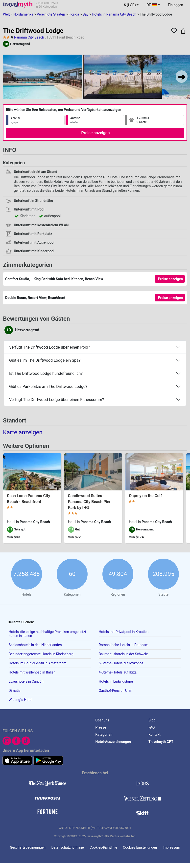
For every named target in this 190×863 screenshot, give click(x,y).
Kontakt (154, 735)
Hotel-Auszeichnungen (113, 742)
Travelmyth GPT (160, 742)
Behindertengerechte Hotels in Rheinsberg (41, 654)
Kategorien (104, 735)
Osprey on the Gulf (145, 495)
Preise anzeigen (95, 132)
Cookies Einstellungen (140, 847)
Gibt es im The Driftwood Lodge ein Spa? (44, 360)
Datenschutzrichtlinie (67, 847)
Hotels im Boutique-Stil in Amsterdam (37, 663)
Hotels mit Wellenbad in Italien (32, 672)
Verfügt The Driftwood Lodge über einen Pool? (49, 347)
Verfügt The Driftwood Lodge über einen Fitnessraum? (56, 399)
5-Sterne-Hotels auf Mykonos (121, 663)
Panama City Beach (29, 37)
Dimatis (15, 691)
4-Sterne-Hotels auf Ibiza (118, 672)
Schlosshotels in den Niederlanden (35, 645)
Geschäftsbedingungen (28, 847)
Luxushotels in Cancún (26, 681)
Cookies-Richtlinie (103, 847)
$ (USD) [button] (130, 5)
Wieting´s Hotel (20, 700)
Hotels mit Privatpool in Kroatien (123, 632)
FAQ (151, 727)
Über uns (102, 720)
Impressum (171, 847)
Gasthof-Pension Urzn (115, 691)
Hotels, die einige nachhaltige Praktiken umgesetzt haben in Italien (47, 634)
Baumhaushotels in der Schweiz (123, 654)
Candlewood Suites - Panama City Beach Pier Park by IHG (89, 501)
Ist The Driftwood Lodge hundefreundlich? (46, 373)
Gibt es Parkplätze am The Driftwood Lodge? (48, 386)
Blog (151, 720)
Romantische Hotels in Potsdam (123, 645)
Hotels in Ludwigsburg (116, 681)
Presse (100, 727)
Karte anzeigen (22, 432)
